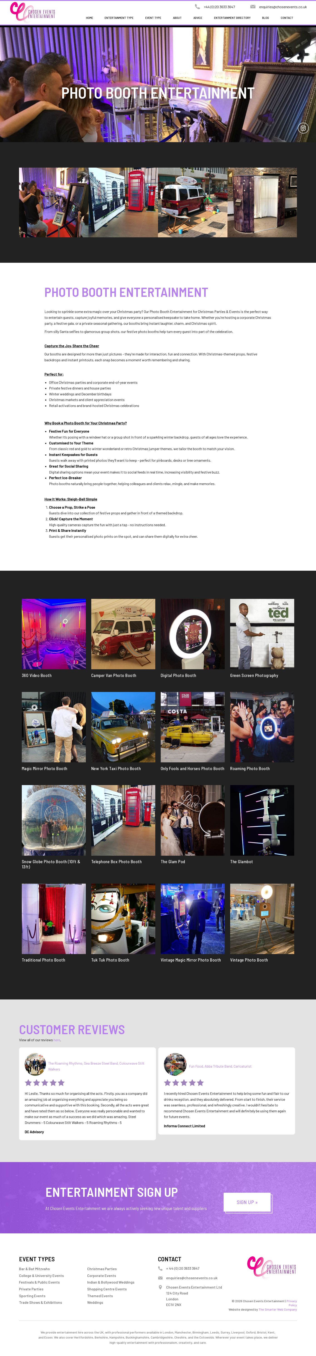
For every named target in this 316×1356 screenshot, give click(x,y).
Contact (287, 18)
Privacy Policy (292, 1303)
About (177, 18)
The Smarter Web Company (278, 1309)
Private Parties (31, 1289)
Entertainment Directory (232, 18)
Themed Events (100, 1296)
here (57, 1040)
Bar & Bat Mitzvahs (34, 1269)
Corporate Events (101, 1275)
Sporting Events (32, 1296)
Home (89, 18)
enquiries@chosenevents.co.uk (283, 7)
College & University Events (41, 1275)
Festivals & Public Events (39, 1282)
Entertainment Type (119, 18)
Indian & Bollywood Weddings (110, 1282)
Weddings (95, 1302)
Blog (265, 18)
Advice (197, 18)
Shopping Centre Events (107, 1289)
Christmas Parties (102, 1269)
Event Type (153, 18)
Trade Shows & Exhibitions (40, 1302)
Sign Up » (247, 1202)
